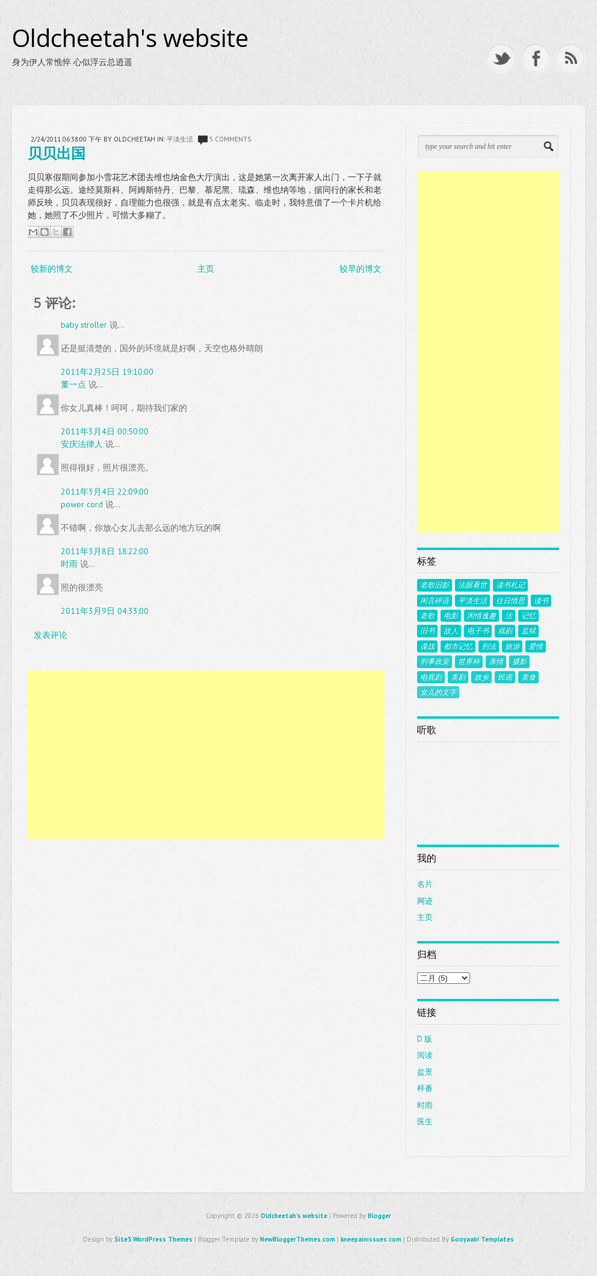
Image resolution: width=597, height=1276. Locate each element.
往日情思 (510, 600)
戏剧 (505, 631)
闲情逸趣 (481, 615)
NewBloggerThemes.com (297, 1239)
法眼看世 (472, 585)
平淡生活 (180, 139)
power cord (82, 504)
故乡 (481, 677)
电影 (451, 615)
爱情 (535, 646)
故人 (451, 631)
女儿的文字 (438, 692)
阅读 (425, 1055)
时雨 (69, 563)
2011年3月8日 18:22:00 (105, 551)
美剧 (458, 677)
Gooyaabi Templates (482, 1239)
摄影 (519, 661)
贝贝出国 (56, 153)
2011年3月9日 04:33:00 (105, 610)
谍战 (427, 646)
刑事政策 (434, 661)
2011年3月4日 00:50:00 (105, 431)
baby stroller (84, 324)
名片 (425, 884)
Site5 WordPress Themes (153, 1239)
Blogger (379, 1216)
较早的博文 (360, 268)
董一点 (73, 384)
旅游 (512, 646)
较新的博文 (52, 268)
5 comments (230, 139)
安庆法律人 (82, 444)
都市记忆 (458, 646)
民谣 (505, 677)
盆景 (425, 1072)
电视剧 (431, 677)
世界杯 (469, 661)
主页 (205, 268)
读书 (541, 600)
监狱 (528, 631)
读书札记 (510, 585)
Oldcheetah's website (130, 38)
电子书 (478, 631)
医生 (425, 1121)
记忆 (528, 615)
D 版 (424, 1039)
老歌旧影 (434, 585)
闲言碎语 (434, 600)
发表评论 (50, 635)
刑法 (488, 646)
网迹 (425, 901)
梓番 (425, 1088)
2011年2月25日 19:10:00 (107, 371)
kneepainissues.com (371, 1239)
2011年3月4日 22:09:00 (105, 491)
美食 (528, 677)
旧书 (427, 631)
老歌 (427, 615)
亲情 (496, 661)
